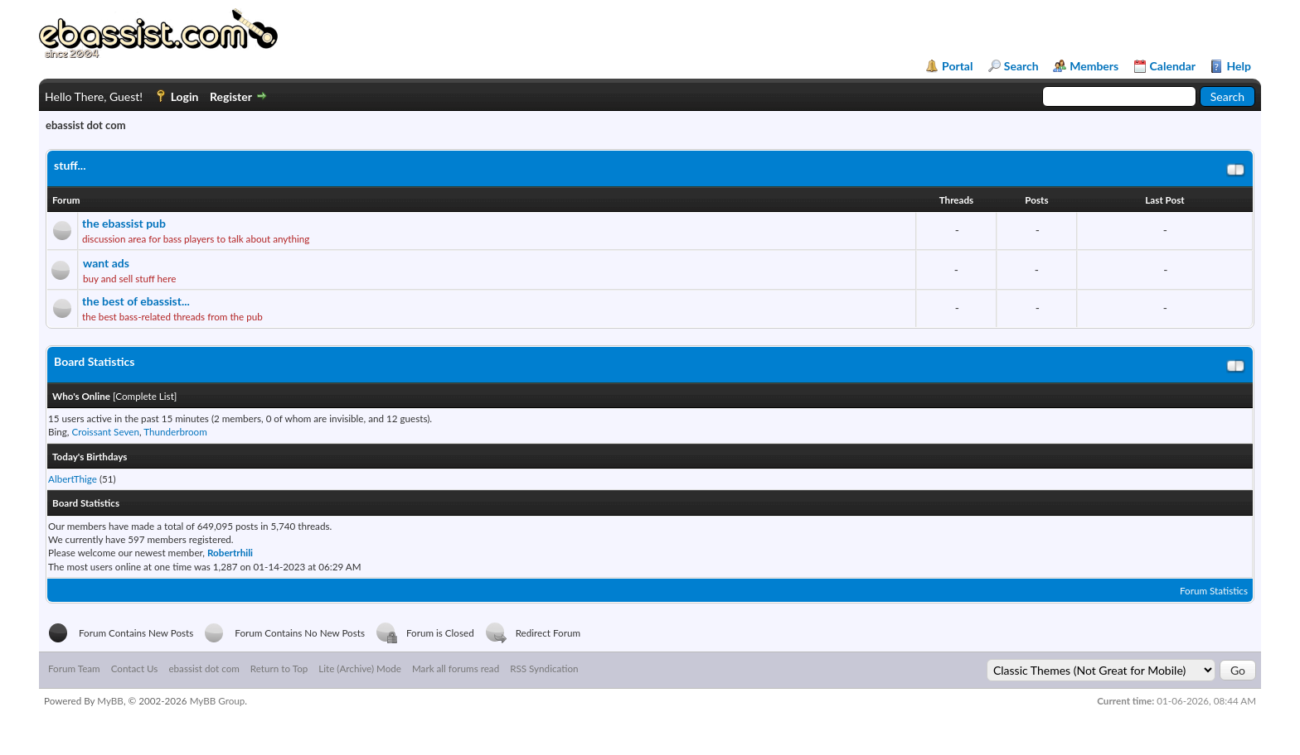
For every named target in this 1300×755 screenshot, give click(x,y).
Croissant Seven (104, 431)
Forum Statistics (1214, 590)
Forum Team (74, 668)
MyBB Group (217, 700)
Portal (957, 66)
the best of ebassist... (136, 301)
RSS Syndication (544, 668)
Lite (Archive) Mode (359, 668)
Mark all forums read (455, 668)
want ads (106, 263)
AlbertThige (72, 478)
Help (1238, 66)
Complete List (144, 396)
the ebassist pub (124, 223)
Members (1094, 66)
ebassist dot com (203, 668)
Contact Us (134, 668)
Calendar (1173, 66)
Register (231, 96)
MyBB (110, 700)
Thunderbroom (175, 431)
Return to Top (279, 668)
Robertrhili (230, 552)
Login (185, 96)
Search (1021, 66)
